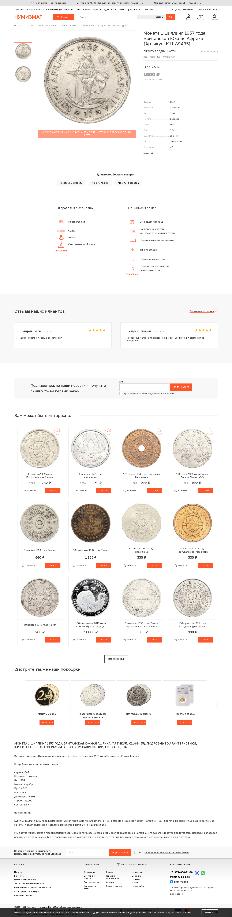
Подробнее (61, 250)
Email (121, 382)
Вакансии (136, 876)
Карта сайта (138, 886)
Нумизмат (28, 17)
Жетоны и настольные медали (29, 883)
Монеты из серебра (128, 183)
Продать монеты (135, 9)
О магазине (18, 9)
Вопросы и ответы (137, 880)
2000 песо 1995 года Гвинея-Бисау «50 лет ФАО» (192, 476)
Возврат (87, 9)
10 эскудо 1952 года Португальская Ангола (39, 476)
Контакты (149, 9)
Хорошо (209, 912)
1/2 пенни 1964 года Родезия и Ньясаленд (141, 476)
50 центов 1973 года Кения (40, 624)
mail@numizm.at (208, 9)
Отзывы (121, 9)
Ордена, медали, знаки (25, 879)
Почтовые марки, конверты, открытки (32, 887)
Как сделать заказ (73, 9)
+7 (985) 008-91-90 (183, 9)
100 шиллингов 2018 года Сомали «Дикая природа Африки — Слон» (91, 625)
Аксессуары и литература (27, 891)
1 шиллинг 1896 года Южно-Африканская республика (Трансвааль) (141, 625)
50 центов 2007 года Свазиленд (141, 550)
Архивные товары (23, 895)
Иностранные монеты (71, 183)
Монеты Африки (100, 183)
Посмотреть (47, 722)
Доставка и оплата (35, 9)
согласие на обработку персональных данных (152, 393)
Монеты (18, 872)
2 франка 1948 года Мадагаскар (90, 476)
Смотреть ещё (116, 659)
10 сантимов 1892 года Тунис (90, 550)
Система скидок (54, 9)
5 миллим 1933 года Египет (40, 550)
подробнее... (137, 3)
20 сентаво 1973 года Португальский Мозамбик (192, 550)
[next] (215, 705)
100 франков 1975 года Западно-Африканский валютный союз (192, 625)
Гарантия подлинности (104, 9)
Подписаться (181, 387)
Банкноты (19, 876)
